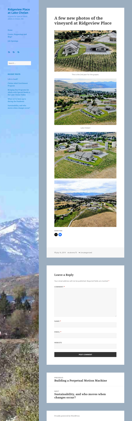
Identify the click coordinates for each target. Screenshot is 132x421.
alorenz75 (73, 252)
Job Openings (13, 41)
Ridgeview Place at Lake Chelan (19, 11)
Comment (59, 287)
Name (57, 321)
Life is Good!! (13, 79)
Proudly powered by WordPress (67, 416)
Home (10, 30)
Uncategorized (86, 252)
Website (58, 342)
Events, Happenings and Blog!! (17, 35)
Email (57, 332)
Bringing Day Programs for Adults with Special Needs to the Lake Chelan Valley (19, 92)
